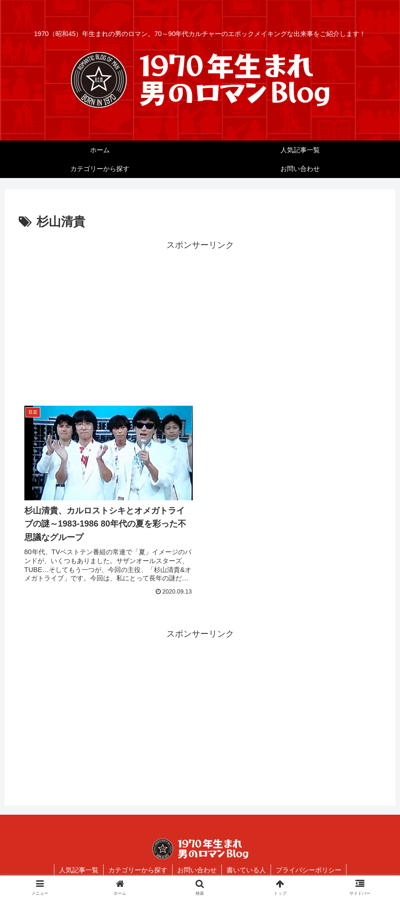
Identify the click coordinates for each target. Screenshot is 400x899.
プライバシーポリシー (308, 870)
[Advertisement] (200, 318)
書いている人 (246, 870)
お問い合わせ (197, 870)
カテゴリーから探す (137, 870)
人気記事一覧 (78, 870)
